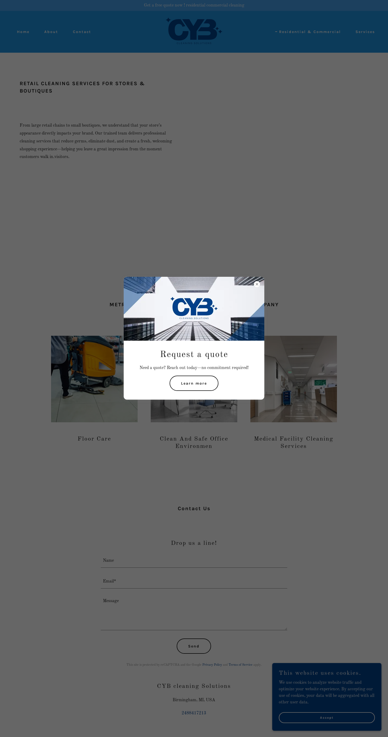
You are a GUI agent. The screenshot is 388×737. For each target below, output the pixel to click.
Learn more (194, 383)
